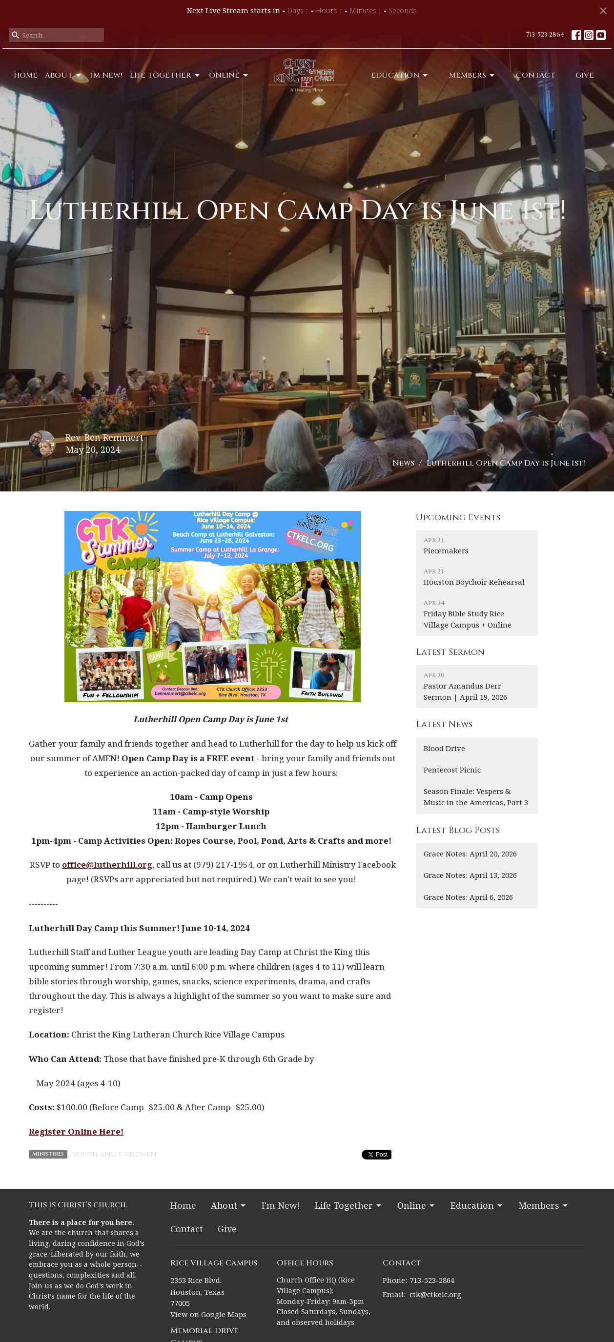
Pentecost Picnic (452, 769)
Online (229, 75)
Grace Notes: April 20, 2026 (470, 853)
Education (400, 75)
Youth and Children (114, 1154)
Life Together (165, 75)
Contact (535, 75)
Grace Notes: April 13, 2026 (470, 875)
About (63, 75)
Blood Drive (444, 748)
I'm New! (106, 75)
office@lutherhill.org (107, 864)
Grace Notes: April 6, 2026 (468, 897)
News (403, 463)
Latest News (444, 724)
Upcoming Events (458, 517)
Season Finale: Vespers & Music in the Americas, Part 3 (476, 796)
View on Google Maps (208, 1314)
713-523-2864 (545, 34)
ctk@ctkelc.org (435, 1294)
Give (584, 75)
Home (26, 75)
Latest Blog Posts (458, 830)
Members (472, 75)
